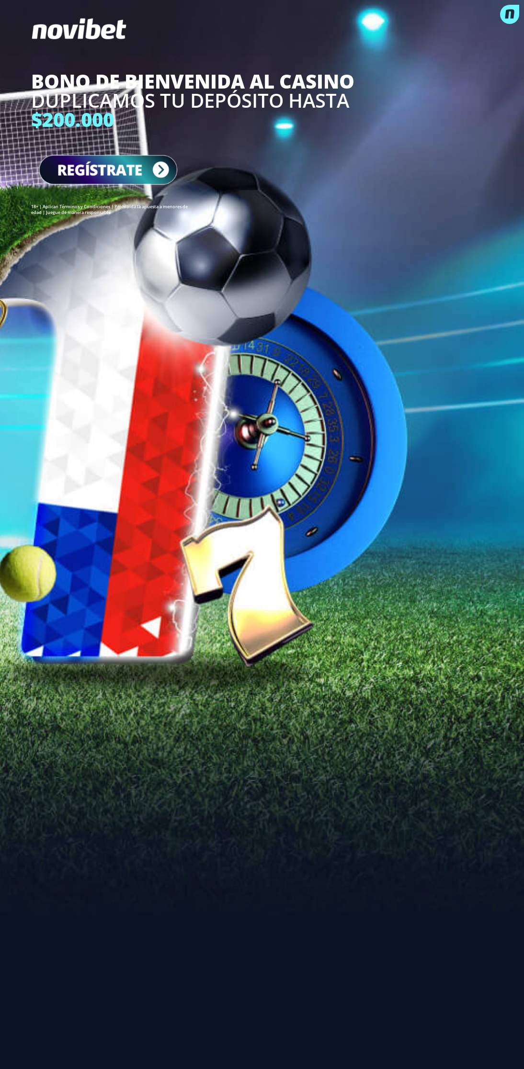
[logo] (262, 28)
